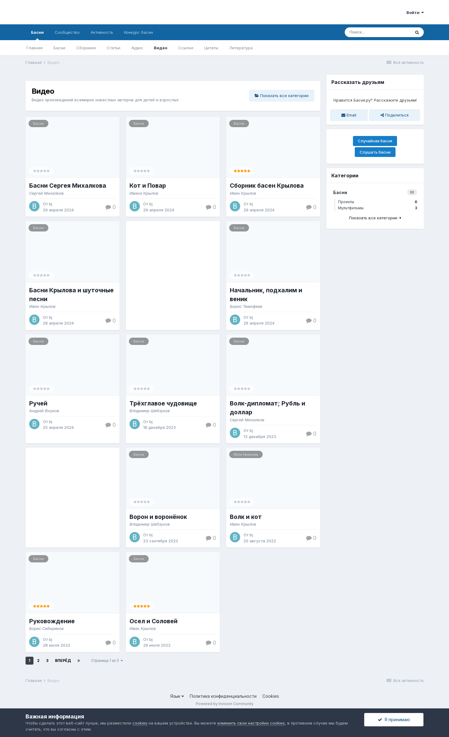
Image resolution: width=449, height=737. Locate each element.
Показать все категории (282, 95)
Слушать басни (375, 152)
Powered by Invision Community (225, 703)
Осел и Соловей (154, 621)
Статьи (113, 47)
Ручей (38, 403)
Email (348, 115)
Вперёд (63, 660)
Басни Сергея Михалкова (67, 185)
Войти (415, 12)
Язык (177, 696)
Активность (102, 32)
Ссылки (185, 47)
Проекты (377, 201)
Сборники (86, 47)
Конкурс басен (138, 32)
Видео (160, 47)
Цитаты (211, 47)
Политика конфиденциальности (223, 696)
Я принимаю (394, 719)
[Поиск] (377, 32)
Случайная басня (375, 140)
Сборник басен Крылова (267, 185)
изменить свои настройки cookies (251, 723)
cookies (140, 723)
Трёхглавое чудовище (163, 403)
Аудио (137, 47)
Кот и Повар (148, 185)
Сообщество (67, 32)
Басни (37, 35)
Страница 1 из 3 (107, 660)
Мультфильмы (246, 454)
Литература (241, 47)
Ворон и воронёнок (158, 516)
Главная (34, 47)
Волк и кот (246, 516)
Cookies (270, 696)
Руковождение (52, 621)
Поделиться (395, 115)
